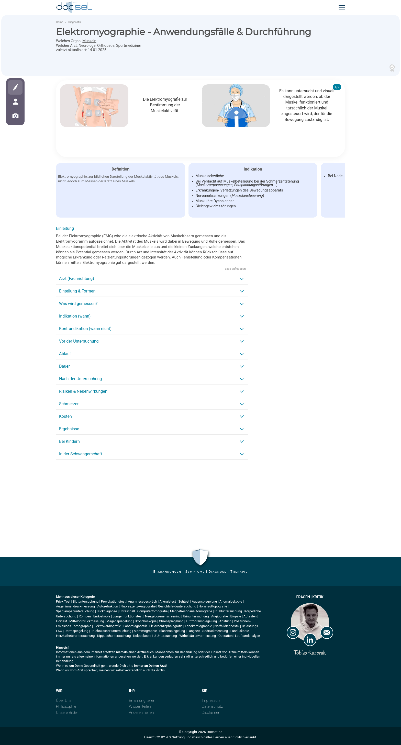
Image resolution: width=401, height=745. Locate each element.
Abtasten (250, 616)
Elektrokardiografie (107, 626)
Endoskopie (101, 616)
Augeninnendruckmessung (75, 607)
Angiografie (219, 616)
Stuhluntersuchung (228, 612)
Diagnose (218, 572)
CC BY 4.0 (163, 737)
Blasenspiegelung (172, 631)
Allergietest (167, 602)
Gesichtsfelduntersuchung (177, 607)
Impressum (211, 701)
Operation (225, 636)
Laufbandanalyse (247, 636)
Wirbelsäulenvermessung (197, 636)
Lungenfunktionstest (128, 616)
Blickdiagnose (107, 612)
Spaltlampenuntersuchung (75, 612)
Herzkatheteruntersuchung (75, 636)
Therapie (239, 572)
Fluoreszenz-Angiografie (137, 607)
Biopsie (235, 616)
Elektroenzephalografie (166, 626)
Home (59, 22)
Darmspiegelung (76, 631)
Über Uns (64, 701)
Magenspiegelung (119, 622)
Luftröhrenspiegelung (201, 622)
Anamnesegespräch (142, 602)
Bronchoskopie (146, 622)
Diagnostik (74, 22)
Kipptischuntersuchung (114, 636)
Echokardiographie (198, 626)
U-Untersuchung (165, 636)
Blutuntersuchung (85, 602)
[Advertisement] (152, 503)
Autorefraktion (107, 607)
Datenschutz (212, 707)
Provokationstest (113, 602)
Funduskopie (239, 631)
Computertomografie (152, 612)
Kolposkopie (142, 636)
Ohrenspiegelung (171, 622)
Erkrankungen (167, 572)
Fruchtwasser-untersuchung (111, 631)
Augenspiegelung (204, 602)
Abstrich (225, 622)
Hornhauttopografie (213, 607)
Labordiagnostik (135, 626)
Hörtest (61, 622)
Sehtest (183, 602)
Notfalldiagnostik (226, 626)
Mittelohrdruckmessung (86, 622)
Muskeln (89, 41)
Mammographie (145, 631)
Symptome (195, 572)
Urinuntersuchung (196, 616)
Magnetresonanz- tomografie (191, 612)
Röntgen (85, 616)
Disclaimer (210, 713)
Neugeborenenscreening (163, 616)
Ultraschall (127, 612)
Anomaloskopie (230, 602)
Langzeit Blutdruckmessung (207, 631)
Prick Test (63, 602)
